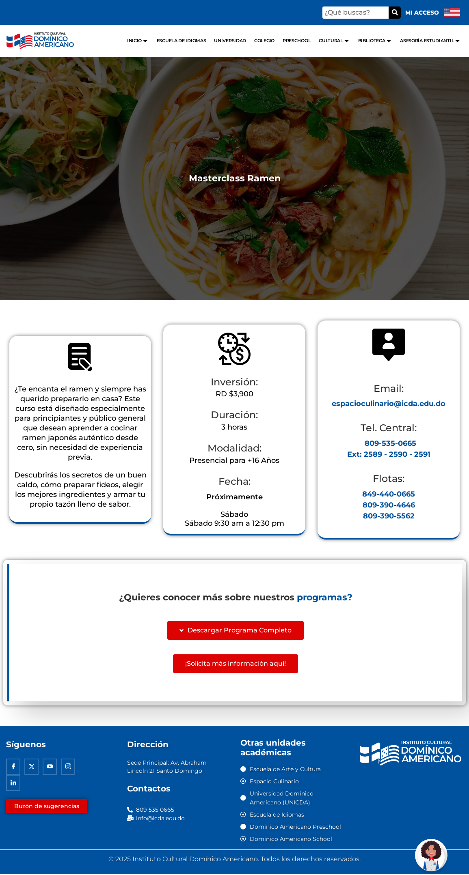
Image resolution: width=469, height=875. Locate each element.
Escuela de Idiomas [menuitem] (181, 40)
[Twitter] (31, 767)
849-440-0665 (388, 494)
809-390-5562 (389, 516)
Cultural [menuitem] (334, 41)
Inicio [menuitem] (138, 41)
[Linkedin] (13, 784)
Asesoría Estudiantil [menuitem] (430, 41)
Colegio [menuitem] (264, 40)
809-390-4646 (389, 505)
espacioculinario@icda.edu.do (388, 403)
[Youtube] (50, 767)
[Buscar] (395, 12)
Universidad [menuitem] (230, 40)
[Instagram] (68, 767)
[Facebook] (13, 767)
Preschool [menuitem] (297, 40)
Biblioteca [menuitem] (375, 41)
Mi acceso (422, 12)
